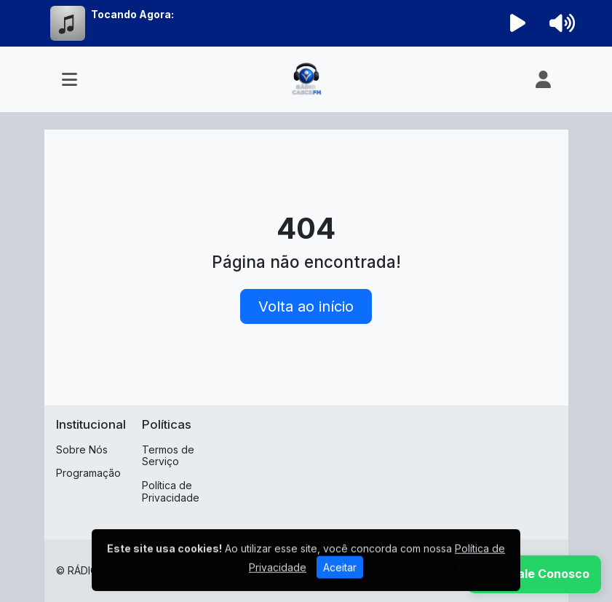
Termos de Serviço (168, 455)
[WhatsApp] (534, 574)
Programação (88, 473)
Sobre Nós (82, 449)
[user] (543, 79)
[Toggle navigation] (69, 79)
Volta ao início (306, 306)
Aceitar (340, 578)
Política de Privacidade (170, 491)
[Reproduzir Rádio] (517, 23)
